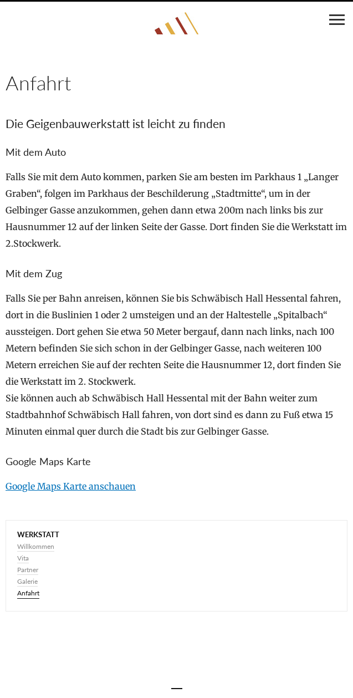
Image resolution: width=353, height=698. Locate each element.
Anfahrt (28, 593)
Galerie (27, 581)
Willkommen (35, 546)
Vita (23, 558)
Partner (27, 569)
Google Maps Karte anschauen (71, 486)
